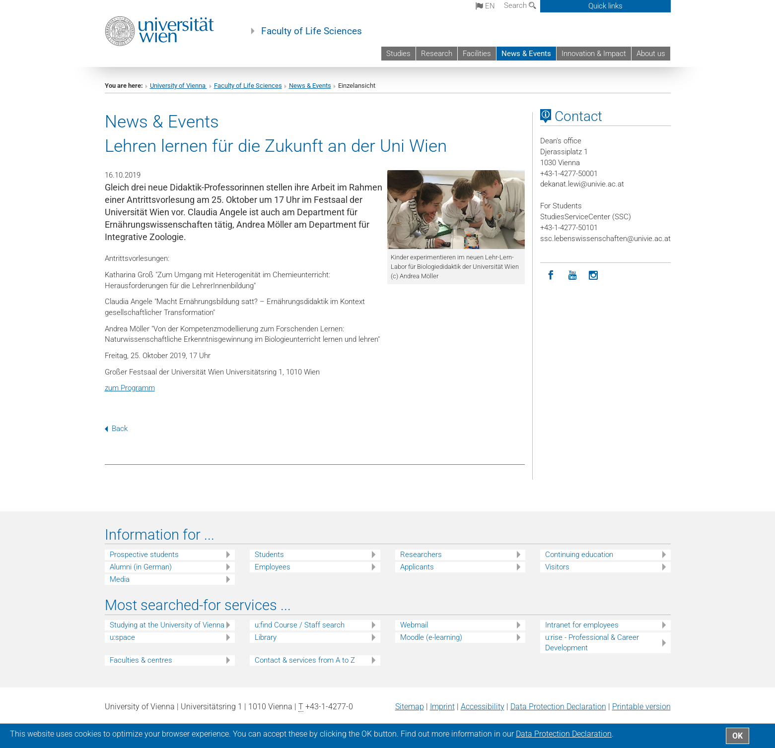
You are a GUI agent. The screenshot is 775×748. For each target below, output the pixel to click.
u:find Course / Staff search (300, 625)
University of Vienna (178, 85)
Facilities (477, 53)
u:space (122, 637)
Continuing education (579, 554)
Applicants (417, 566)
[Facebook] (551, 275)
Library (266, 637)
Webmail (414, 625)
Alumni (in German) (141, 566)
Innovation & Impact (594, 53)
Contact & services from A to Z (305, 660)
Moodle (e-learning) (431, 637)
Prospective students (144, 554)
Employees (272, 566)
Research (436, 53)
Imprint (442, 706)
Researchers (421, 554)
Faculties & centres (141, 660)
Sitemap (409, 706)
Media (120, 579)
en (485, 5)
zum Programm (130, 387)
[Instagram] (593, 275)
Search (520, 5)
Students (269, 554)
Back (116, 428)
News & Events (526, 53)
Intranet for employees (582, 625)
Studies (398, 53)
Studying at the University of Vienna (167, 625)
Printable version (641, 706)
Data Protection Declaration (558, 706)
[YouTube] (572, 275)
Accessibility (482, 706)
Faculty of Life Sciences (311, 31)
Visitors (557, 566)
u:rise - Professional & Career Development (592, 642)
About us (650, 53)
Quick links (605, 5)
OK (737, 736)
